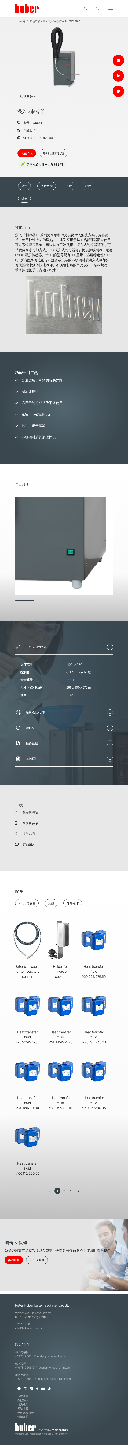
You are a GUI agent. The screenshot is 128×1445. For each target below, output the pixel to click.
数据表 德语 (26, 812)
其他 (51, 903)
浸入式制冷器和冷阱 (55, 21)
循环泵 (30, 728)
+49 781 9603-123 (26, 1356)
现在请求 (27, 153)
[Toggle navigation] (110, 8)
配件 (88, 186)
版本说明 (22, 1396)
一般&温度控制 (36, 647)
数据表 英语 (26, 823)
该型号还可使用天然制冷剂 (42, 164)
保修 (24, 198)
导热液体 (73, 903)
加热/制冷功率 (35, 712)
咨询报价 (14, 1260)
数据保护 (22, 1400)
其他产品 (35, 21)
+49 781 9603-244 (26, 1367)
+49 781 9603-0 (24, 1324)
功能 (24, 186)
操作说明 (25, 834)
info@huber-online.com (29, 1328)
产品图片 (25, 844)
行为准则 (22, 1404)
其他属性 (32, 759)
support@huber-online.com (55, 1367)
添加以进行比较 (53, 153)
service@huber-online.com (54, 1379)
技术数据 (47, 186)
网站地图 (22, 1408)
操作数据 (32, 743)
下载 (69, 186)
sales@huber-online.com (53, 1356)
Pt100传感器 (26, 903)
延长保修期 (37, 1260)
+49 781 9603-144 (26, 1379)
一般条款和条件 (26, 1412)
